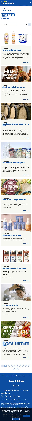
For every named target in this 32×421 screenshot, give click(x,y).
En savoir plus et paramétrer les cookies (12, 415)
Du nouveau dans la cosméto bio (11, 235)
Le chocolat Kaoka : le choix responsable (14, 268)
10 (14, 368)
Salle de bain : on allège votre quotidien (13, 163)
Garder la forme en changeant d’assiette (14, 200)
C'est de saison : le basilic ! (10, 305)
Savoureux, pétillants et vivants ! (11, 50)
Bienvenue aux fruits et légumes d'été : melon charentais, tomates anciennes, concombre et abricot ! (15, 343)
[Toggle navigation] (30, 3)
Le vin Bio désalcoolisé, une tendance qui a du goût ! (15, 125)
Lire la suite (26, 62)
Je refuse (26, 415)
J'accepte (16, 418)
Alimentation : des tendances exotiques (13, 87)
